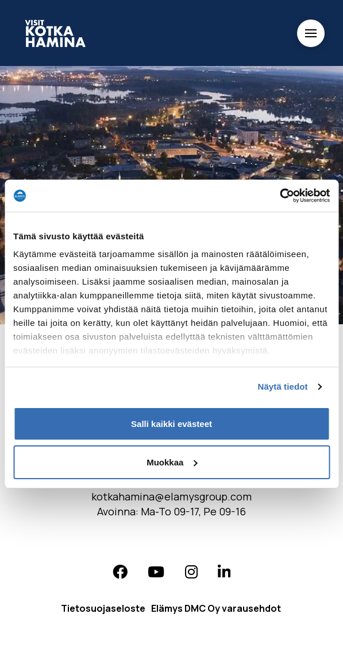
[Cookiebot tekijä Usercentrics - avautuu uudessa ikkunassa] (279, 195)
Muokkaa (172, 462)
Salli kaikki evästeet (171, 424)
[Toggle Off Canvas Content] (311, 33)
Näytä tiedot (283, 386)
